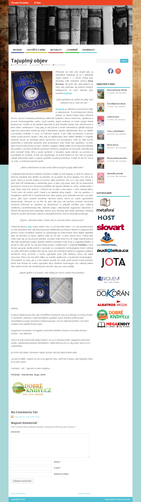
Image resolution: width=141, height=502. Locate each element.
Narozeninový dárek (117, 90)
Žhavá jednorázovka (117, 158)
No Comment (60, 65)
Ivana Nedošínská (20, 65)
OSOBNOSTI (88, 49)
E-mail (57, 468)
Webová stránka (61, 474)
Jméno (57, 462)
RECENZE (17, 49)
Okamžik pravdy (115, 173)
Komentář (15, 432)
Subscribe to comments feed (26, 417)
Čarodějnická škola (116, 103)
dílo (30, 226)
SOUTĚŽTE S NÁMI (36, 49)
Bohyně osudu (83, 493)
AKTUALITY (56, 49)
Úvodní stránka (20, 2)
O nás (37, 2)
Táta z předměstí (115, 131)
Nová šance (112, 145)
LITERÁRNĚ (72, 49)
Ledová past (113, 116)
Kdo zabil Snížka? (19, 493)
